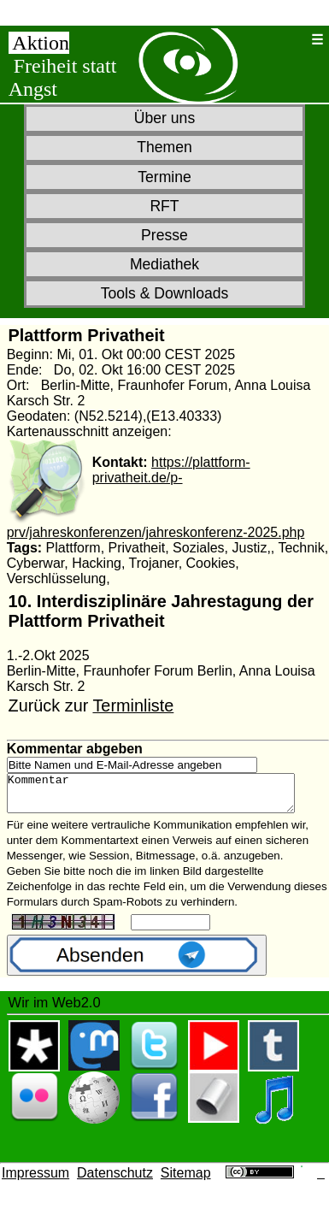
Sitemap (186, 1180)
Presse (164, 235)
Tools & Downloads (165, 293)
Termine (164, 177)
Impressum (35, 1180)
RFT (164, 206)
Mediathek (164, 264)
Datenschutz (115, 1180)
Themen (164, 147)
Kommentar (168, 797)
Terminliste (132, 705)
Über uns (164, 118)
